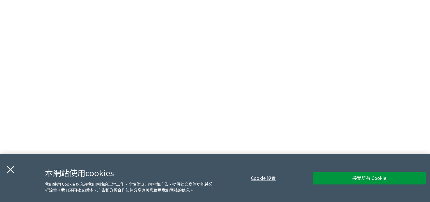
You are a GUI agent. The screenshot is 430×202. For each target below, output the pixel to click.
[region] (215, 178)
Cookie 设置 (263, 178)
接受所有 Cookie (369, 178)
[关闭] (10, 170)
